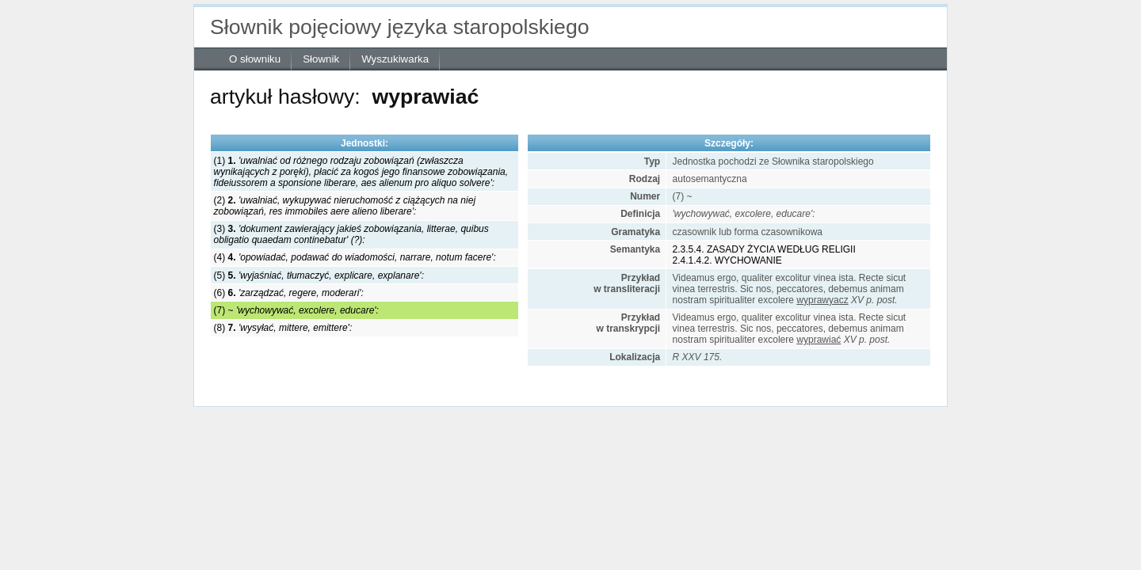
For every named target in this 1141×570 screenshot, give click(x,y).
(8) (283, 327)
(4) (355, 257)
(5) (319, 275)
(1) (361, 171)
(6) (289, 292)
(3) (351, 234)
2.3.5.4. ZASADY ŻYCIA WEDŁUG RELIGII (764, 249)
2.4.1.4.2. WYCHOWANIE (727, 260)
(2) (344, 206)
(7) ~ (296, 310)
